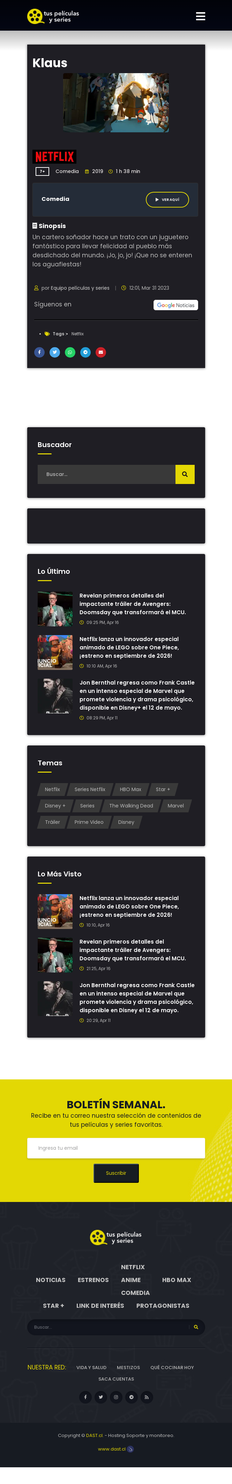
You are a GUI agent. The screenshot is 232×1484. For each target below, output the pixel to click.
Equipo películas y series (80, 287)
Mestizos (128, 1384)
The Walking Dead (131, 814)
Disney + (55, 814)
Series (87, 814)
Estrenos (93, 1296)
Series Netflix (90, 797)
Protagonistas (162, 1322)
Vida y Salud (91, 1384)
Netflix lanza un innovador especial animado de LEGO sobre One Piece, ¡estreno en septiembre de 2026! (130, 647)
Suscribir (116, 1189)
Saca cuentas (116, 1395)
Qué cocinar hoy (172, 1384)
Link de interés (100, 1322)
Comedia (67, 171)
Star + (163, 797)
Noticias (51, 1296)
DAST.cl (94, 1452)
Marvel (176, 814)
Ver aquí (167, 199)
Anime (131, 1296)
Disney (126, 830)
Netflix (78, 334)
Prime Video (89, 830)
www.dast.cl (116, 1465)
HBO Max (130, 797)
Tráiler (52, 830)
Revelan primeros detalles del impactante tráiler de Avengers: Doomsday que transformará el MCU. (133, 604)
